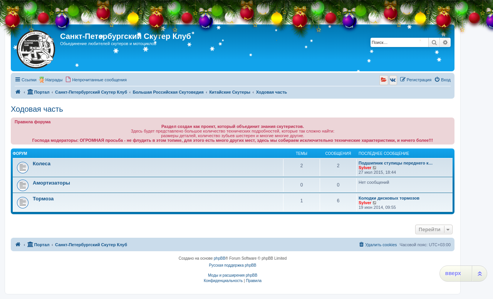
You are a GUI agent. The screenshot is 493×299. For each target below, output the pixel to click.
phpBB (219, 258)
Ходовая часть (37, 109)
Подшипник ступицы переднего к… (396, 163)
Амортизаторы (51, 183)
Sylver (365, 167)
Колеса (41, 163)
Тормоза (43, 199)
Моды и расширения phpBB (232, 275)
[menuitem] (96, 79)
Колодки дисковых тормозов (389, 198)
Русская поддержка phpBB (232, 265)
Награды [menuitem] (54, 79)
